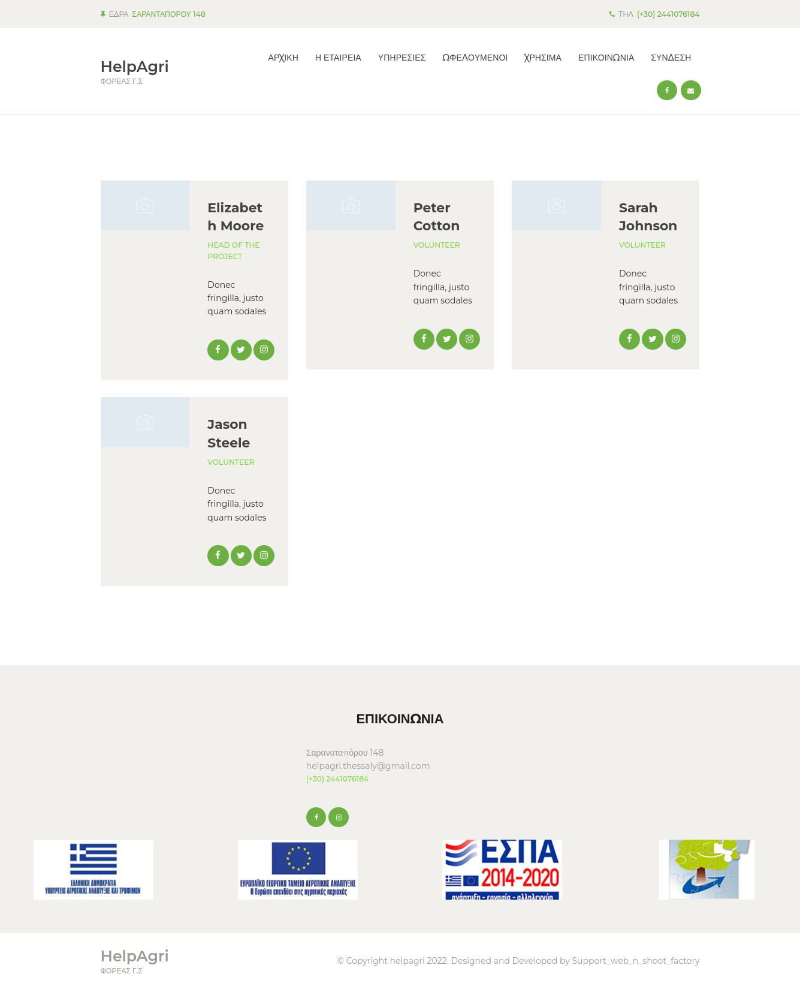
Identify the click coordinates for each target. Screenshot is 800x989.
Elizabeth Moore (235, 217)
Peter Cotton (436, 217)
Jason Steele (228, 433)
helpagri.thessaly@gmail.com (368, 765)
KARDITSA (194, 744)
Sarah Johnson (648, 217)
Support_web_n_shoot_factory (635, 960)
